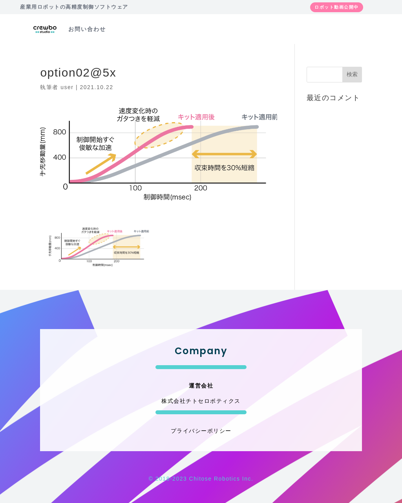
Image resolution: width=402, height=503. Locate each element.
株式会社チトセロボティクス (201, 401)
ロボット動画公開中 (336, 7)
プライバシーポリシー (201, 431)
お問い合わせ (87, 29)
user (66, 87)
